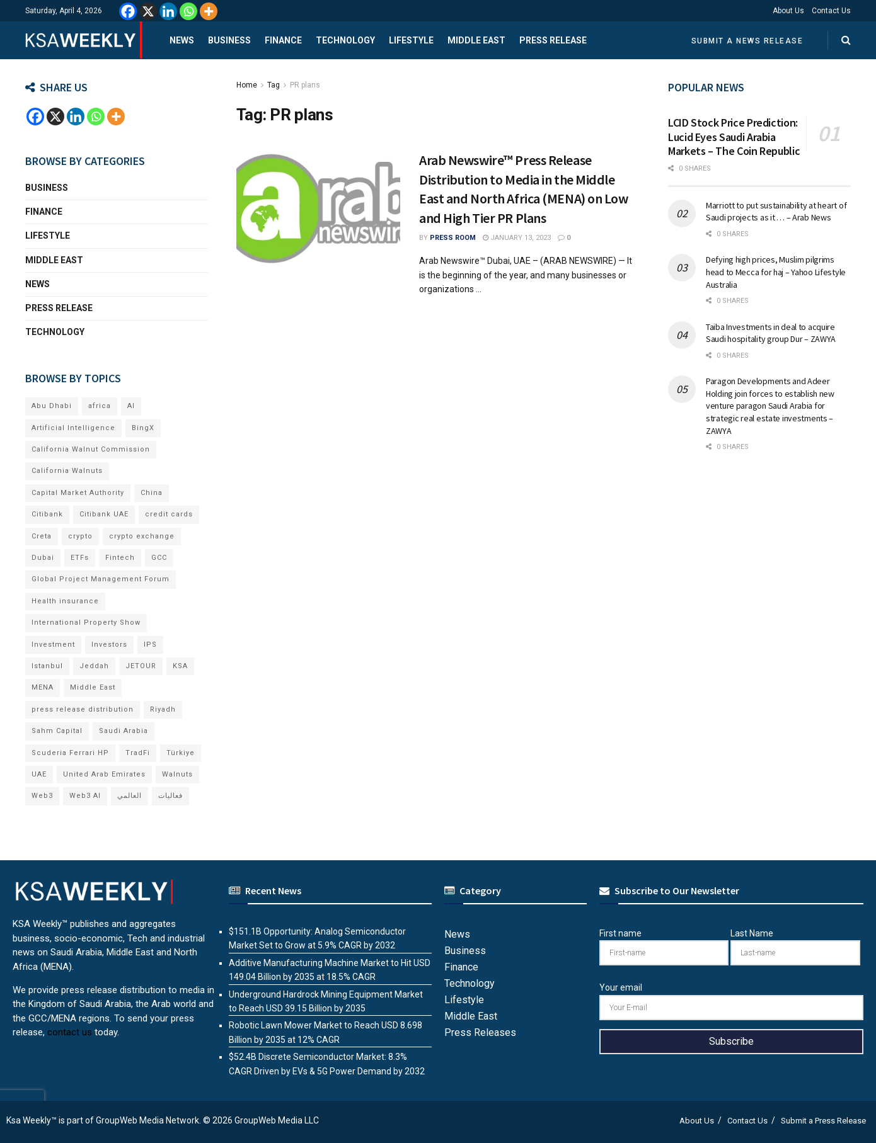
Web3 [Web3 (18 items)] (42, 796)
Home (246, 85)
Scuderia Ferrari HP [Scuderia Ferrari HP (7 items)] (70, 753)
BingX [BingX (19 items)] (143, 428)
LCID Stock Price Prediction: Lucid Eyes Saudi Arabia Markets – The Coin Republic (734, 136)
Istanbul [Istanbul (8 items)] (47, 666)
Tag (273, 85)
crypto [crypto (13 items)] (80, 536)
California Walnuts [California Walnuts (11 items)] (67, 471)
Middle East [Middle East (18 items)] (92, 687)
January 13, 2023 (517, 238)
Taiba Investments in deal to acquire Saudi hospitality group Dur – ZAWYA (771, 333)
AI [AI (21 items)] (131, 406)
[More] (208, 11)
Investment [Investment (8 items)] (53, 644)
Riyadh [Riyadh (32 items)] (163, 709)
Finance (283, 40)
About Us (788, 10)
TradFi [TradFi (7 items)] (137, 753)
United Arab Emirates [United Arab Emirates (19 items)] (104, 774)
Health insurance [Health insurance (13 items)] (65, 601)
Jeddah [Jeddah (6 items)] (94, 666)
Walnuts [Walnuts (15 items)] (177, 774)
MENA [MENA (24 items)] (43, 687)
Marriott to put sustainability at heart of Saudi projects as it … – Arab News (776, 212)
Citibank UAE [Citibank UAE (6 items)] (104, 514)
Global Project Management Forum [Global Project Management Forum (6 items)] (101, 579)
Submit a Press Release (823, 1120)
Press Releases (480, 1032)
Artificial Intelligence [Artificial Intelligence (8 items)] (73, 428)
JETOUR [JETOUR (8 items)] (140, 666)
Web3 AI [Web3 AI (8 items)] (85, 796)
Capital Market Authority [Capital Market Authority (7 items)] (78, 493)
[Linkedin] (168, 11)
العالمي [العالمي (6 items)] (129, 796)
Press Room (453, 238)
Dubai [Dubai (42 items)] (43, 558)
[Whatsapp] (188, 11)
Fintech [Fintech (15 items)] (120, 558)
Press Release (553, 40)
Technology (345, 40)
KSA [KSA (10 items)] (180, 666)
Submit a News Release (747, 41)
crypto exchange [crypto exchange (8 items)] (142, 536)
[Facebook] (128, 11)
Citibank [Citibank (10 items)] (47, 514)
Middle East (476, 40)
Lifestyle (411, 40)
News (182, 40)
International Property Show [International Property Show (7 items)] (86, 622)
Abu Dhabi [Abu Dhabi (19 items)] (52, 406)
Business (229, 40)
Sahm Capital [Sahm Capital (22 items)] (57, 731)
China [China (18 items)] (152, 493)
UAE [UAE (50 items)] (39, 774)
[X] (148, 11)
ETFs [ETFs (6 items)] (80, 558)
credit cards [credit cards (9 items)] (169, 514)
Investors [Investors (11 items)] (109, 644)
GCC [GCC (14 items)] (159, 558)
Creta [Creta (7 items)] (42, 536)
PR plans (305, 85)
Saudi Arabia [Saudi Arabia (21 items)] (123, 731)
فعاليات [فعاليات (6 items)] (170, 796)
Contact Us (831, 10)
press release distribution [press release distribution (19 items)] (83, 709)
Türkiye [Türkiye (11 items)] (180, 753)
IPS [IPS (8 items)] (150, 644)
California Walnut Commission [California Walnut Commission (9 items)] (91, 449)
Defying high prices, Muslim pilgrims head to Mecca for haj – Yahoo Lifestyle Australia (776, 272)
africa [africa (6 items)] (99, 406)
